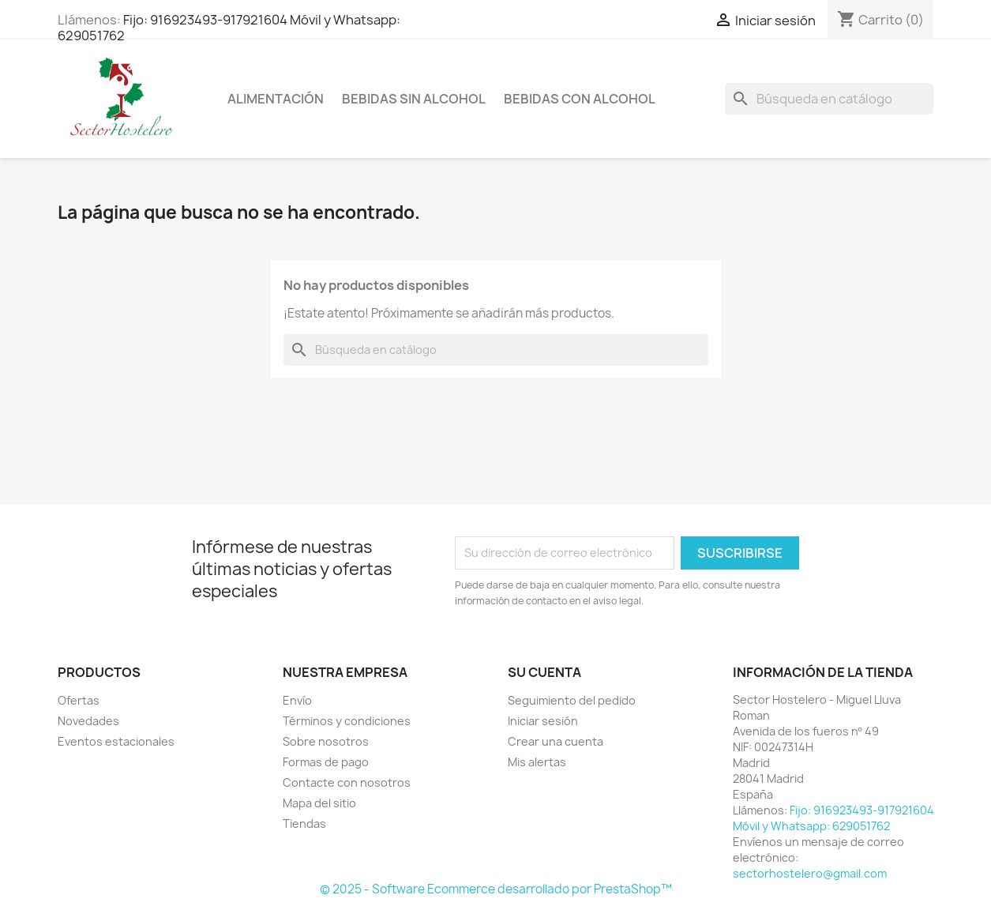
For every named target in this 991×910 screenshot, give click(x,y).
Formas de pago (326, 761)
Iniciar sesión (543, 720)
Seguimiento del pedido (572, 700)
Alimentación (275, 98)
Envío (297, 700)
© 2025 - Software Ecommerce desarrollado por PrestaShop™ (496, 889)
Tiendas (304, 823)
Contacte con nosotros (347, 782)
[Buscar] (829, 99)
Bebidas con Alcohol (579, 98)
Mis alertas (537, 761)
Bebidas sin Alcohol (414, 98)
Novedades (88, 720)
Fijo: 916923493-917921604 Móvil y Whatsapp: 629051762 (229, 27)
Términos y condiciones (347, 720)
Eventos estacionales (116, 741)
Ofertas (78, 700)
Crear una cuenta (555, 741)
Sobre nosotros (326, 741)
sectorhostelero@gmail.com (810, 873)
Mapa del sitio (319, 802)
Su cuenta (544, 672)
